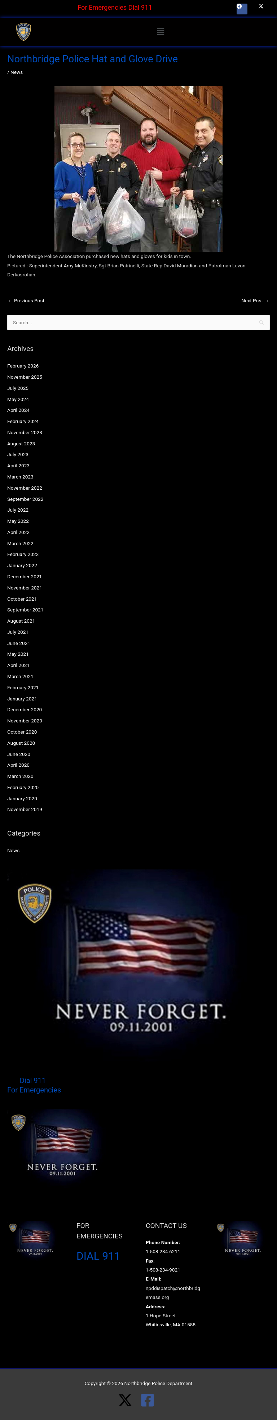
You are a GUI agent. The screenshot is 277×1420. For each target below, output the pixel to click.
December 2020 (24, 709)
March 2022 (20, 543)
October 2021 (22, 599)
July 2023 (17, 454)
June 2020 (18, 754)
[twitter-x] (129, 1400)
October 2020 (22, 732)
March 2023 (20, 477)
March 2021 (20, 676)
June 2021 (18, 643)
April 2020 (18, 765)
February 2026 (23, 366)
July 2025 (17, 388)
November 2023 (24, 432)
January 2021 (22, 699)
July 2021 (17, 632)
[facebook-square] (149, 1400)
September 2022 (25, 499)
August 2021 (21, 621)
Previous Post (26, 300)
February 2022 (23, 554)
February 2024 (23, 421)
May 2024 (18, 399)
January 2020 (22, 798)
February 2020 (23, 787)
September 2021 (25, 610)
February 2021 (23, 687)
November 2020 (24, 721)
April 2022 (18, 532)
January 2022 (22, 565)
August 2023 (21, 443)
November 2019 (24, 809)
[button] (160, 32)
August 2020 (21, 743)
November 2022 (24, 488)
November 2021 (24, 588)
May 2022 (18, 521)
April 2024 (18, 410)
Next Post (255, 300)
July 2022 (17, 510)
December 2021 (24, 576)
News (16, 72)
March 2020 (20, 776)
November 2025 (24, 377)
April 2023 (18, 465)
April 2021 (18, 665)
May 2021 (18, 654)
